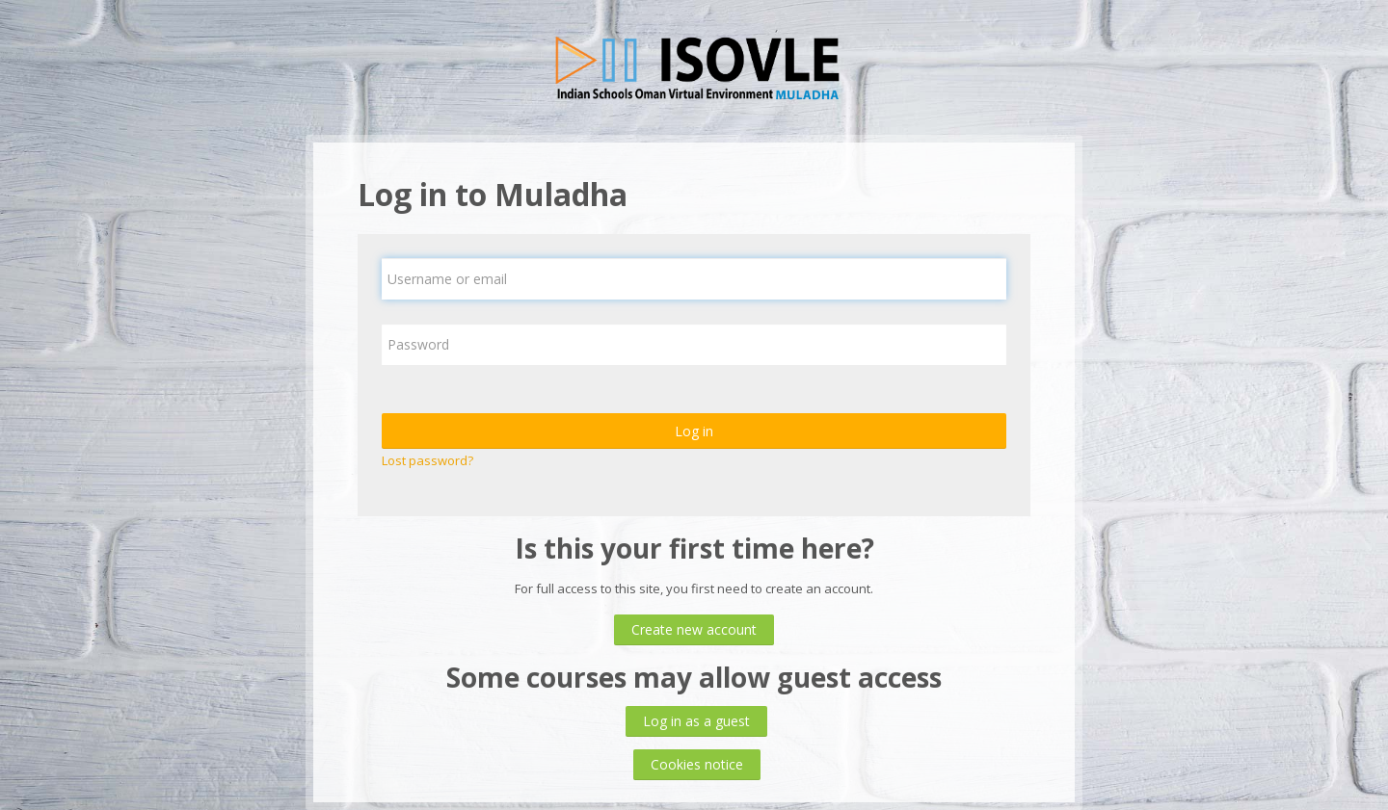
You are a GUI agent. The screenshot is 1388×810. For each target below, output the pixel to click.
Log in (694, 431)
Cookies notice (697, 764)
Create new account (694, 629)
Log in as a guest (696, 721)
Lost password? (427, 460)
